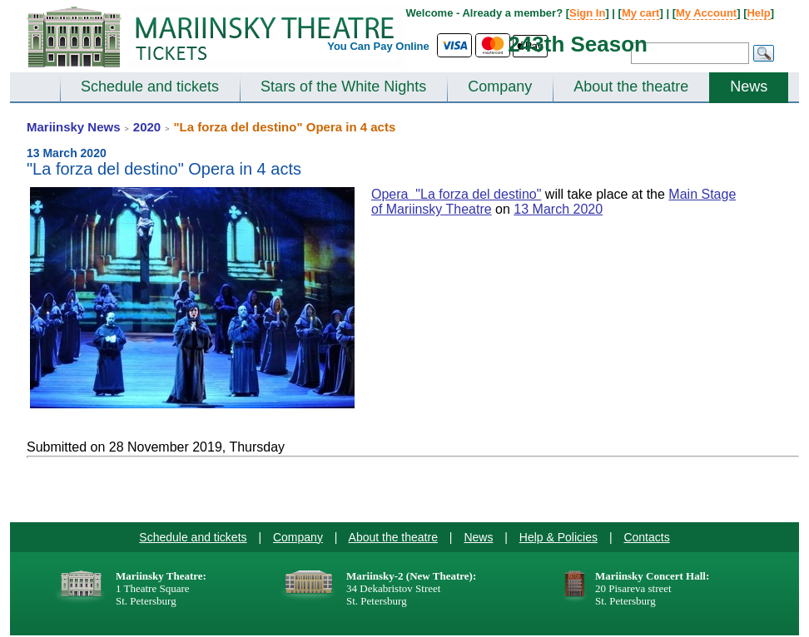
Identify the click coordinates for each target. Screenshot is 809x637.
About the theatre (630, 86)
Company (500, 86)
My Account (706, 13)
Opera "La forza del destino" (456, 194)
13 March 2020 (558, 209)
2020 (147, 127)
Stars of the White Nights (343, 86)
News (748, 86)
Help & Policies (558, 537)
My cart (641, 13)
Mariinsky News (74, 127)
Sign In (587, 13)
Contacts (646, 537)
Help (758, 13)
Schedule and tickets (150, 86)
